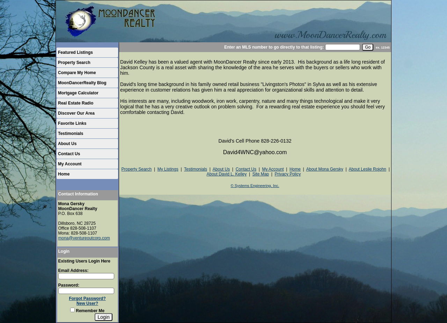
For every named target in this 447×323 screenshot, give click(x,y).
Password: (69, 285)
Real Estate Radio (75, 103)
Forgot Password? (87, 298)
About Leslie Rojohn (367, 169)
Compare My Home (77, 72)
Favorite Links (72, 123)
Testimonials (70, 133)
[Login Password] (86, 291)
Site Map (260, 174)
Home (63, 174)
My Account (70, 164)
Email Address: (73, 270)
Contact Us (69, 153)
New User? (87, 303)
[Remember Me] (72, 310)
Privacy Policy (287, 174)
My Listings (167, 169)
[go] (367, 47)
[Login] (103, 317)
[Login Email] (86, 276)
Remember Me (87, 310)
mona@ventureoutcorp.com (84, 238)
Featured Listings (75, 52)
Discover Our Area (76, 113)
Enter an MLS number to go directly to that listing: (274, 47)
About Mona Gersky (324, 169)
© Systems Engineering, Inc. (255, 186)
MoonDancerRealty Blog (82, 82)
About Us (67, 143)
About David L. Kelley (226, 174)
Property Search (74, 62)
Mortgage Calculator (78, 93)
